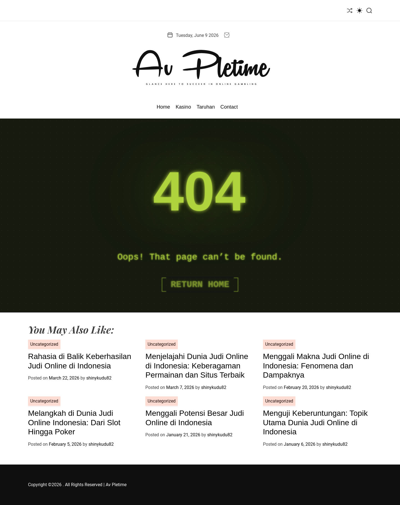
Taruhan (206, 107)
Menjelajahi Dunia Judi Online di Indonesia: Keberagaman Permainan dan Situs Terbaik (196, 365)
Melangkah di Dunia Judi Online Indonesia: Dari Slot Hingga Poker (74, 422)
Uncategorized (44, 344)
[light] (359, 10)
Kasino (183, 107)
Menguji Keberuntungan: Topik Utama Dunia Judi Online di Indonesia (315, 422)
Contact (229, 107)
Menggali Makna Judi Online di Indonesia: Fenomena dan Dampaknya (316, 365)
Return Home (200, 285)
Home (163, 107)
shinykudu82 (99, 378)
